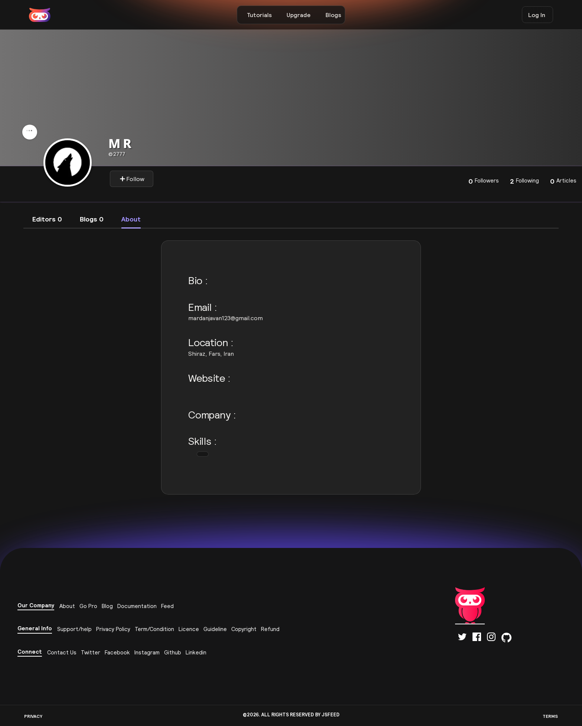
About (67, 606)
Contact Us (61, 652)
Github (172, 652)
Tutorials (259, 15)
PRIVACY (33, 716)
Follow (132, 178)
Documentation (137, 606)
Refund (270, 629)
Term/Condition (154, 629)
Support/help (74, 629)
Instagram (147, 652)
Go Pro (88, 606)
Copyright (243, 629)
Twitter (90, 652)
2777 (116, 154)
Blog (107, 606)
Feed (167, 606)
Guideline (215, 629)
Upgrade (299, 15)
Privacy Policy (113, 629)
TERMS (550, 716)
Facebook (117, 652)
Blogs (333, 15)
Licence (189, 629)
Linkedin (196, 652)
